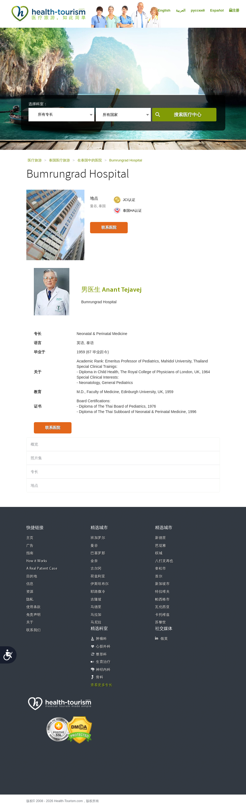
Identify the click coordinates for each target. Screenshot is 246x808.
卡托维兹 (162, 615)
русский (198, 10)
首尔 (158, 576)
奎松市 (160, 568)
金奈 (94, 561)
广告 (30, 546)
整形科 (101, 654)
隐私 (30, 599)
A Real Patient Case (41, 568)
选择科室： (37, 104)
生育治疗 (103, 662)
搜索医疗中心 (187, 114)
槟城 (158, 553)
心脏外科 (103, 646)
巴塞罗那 (98, 553)
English (164, 10)
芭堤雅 (160, 546)
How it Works (36, 561)
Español (217, 10)
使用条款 (33, 607)
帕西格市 (162, 599)
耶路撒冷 (98, 592)
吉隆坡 (96, 599)
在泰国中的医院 (89, 160)
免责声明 (33, 615)
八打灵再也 (164, 561)
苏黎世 (160, 622)
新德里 (160, 538)
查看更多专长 (101, 685)
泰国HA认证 (132, 211)
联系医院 (108, 227)
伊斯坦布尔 (100, 584)
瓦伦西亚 (162, 607)
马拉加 (96, 615)
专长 (34, 472)
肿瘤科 (101, 639)
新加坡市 (162, 584)
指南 (30, 553)
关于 (30, 622)
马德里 (96, 607)
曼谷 (94, 546)
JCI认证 (129, 200)
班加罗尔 (98, 538)
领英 (161, 639)
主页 (30, 538)
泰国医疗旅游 (59, 160)
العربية (181, 10)
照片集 (36, 458)
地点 (34, 485)
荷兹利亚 (98, 576)
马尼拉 (96, 622)
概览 (34, 444)
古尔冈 (96, 568)
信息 (30, 584)
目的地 (31, 576)
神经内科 (103, 670)
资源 (30, 592)
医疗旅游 (35, 160)
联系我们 (33, 630)
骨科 (99, 677)
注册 (234, 10)
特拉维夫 (162, 592)
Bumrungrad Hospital (125, 160)
